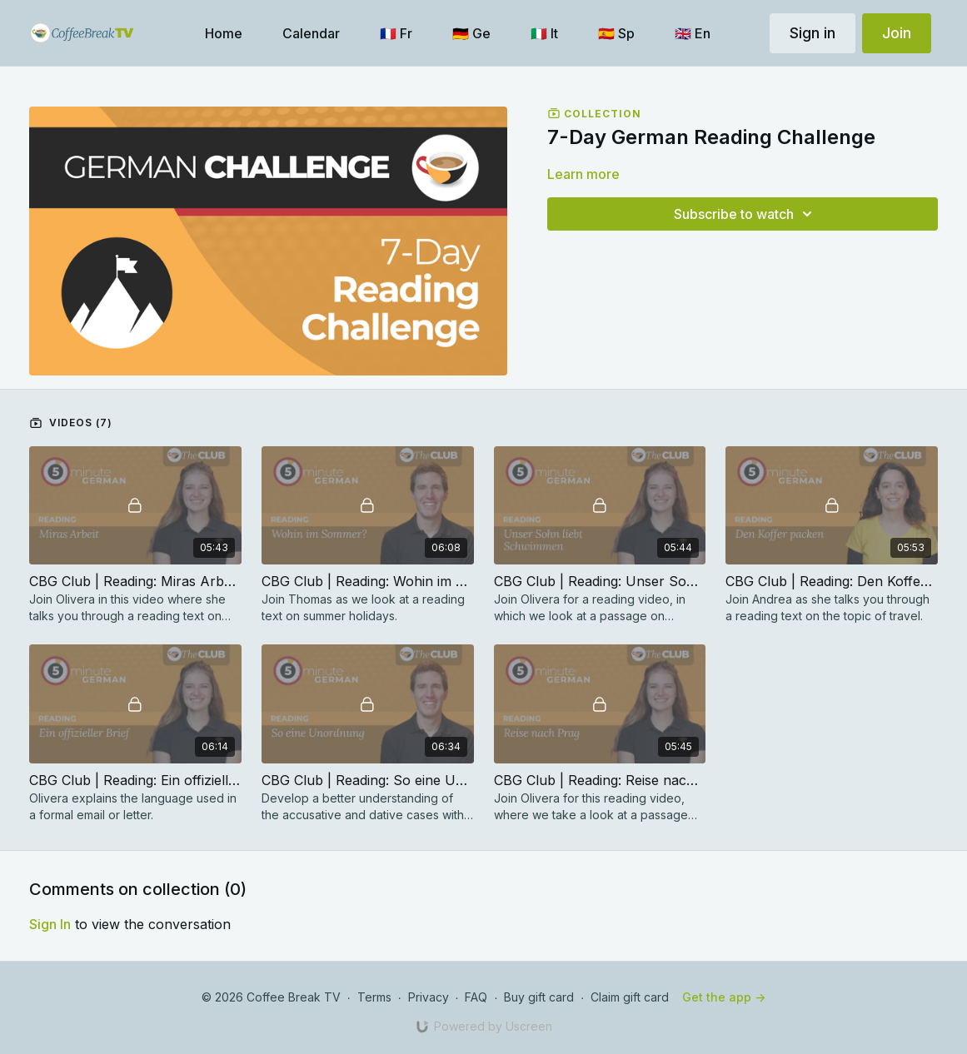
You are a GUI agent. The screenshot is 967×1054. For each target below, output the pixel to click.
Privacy (428, 997)
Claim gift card (630, 997)
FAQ (476, 997)
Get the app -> (723, 997)
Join (896, 33)
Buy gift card (539, 997)
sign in (50, 924)
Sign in (812, 33)
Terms (374, 997)
